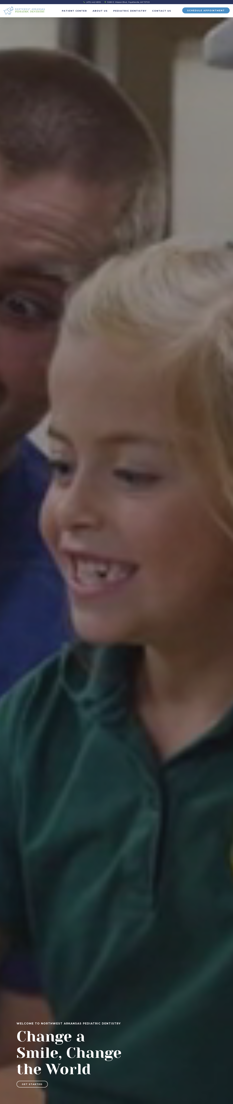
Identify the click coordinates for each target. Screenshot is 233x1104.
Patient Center (74, 10)
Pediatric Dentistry (130, 10)
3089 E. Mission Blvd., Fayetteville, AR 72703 (127, 2)
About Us (100, 10)
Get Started (32, 1084)
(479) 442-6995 (92, 2)
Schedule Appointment (206, 10)
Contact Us (161, 10)
